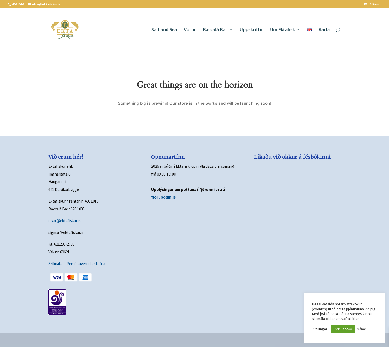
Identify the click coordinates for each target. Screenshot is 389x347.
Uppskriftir (251, 30)
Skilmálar (55, 263)
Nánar (361, 328)
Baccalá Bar (215, 30)
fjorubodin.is (163, 197)
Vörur (190, 30)
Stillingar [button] (320, 328)
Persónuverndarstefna (86, 263)
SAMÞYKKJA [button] (343, 328)
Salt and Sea (164, 30)
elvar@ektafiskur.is (64, 220)
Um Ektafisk (282, 30)
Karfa (324, 30)
